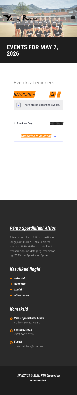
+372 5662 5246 (24, 334)
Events (21, 83)
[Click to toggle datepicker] (24, 94)
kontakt (18, 289)
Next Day (56, 123)
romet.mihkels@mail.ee (28, 346)
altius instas (21, 295)
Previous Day (23, 123)
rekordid (19, 278)
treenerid (20, 284)
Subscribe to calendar (36, 136)
